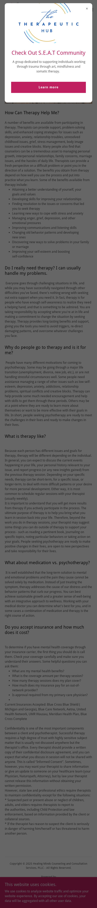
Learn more (48, 87)
